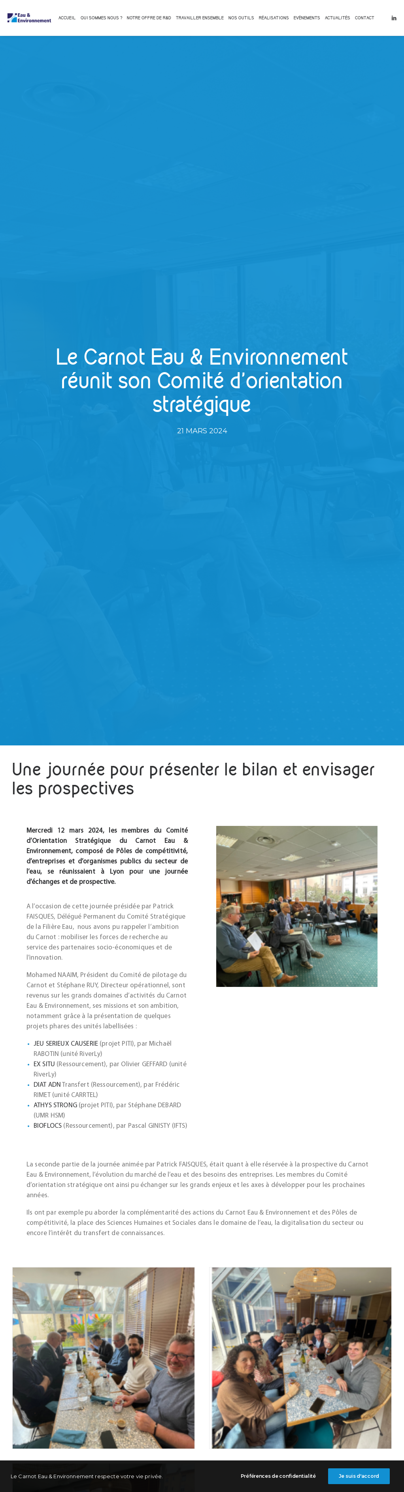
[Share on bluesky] (222, 1378)
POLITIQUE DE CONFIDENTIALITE (255, 1473)
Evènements (307, 18)
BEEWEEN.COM (336, 1473)
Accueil (67, 18)
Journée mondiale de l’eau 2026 (199, 1252)
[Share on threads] (181, 1378)
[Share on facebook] (161, 1378)
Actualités (337, 18)
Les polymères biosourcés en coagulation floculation (67, 1252)
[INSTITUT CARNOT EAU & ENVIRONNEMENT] (29, 18)
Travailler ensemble (200, 18)
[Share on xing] (233, 1378)
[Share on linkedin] (202, 1378)
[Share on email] (243, 1378)
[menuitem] (67, 18)
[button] (394, 18)
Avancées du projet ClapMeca (319, 1252)
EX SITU (44, 501)
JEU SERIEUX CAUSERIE (66, 481)
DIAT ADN (47, 522)
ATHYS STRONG (55, 542)
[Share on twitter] (171, 1378)
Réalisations (274, 18)
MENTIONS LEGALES (199, 1473)
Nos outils (241, 18)
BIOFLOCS (48, 563)
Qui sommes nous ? (101, 18)
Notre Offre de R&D (149, 18)
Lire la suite (56, 1296)
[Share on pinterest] (191, 1378)
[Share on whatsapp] (212, 1378)
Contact (364, 18)
